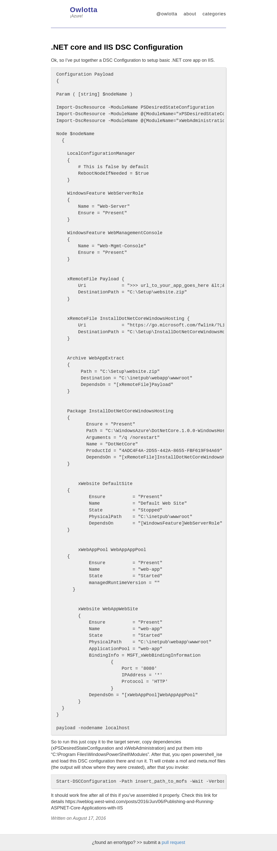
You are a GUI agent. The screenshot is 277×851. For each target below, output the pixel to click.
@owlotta (166, 13)
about (190, 13)
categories (214, 13)
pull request (173, 842)
